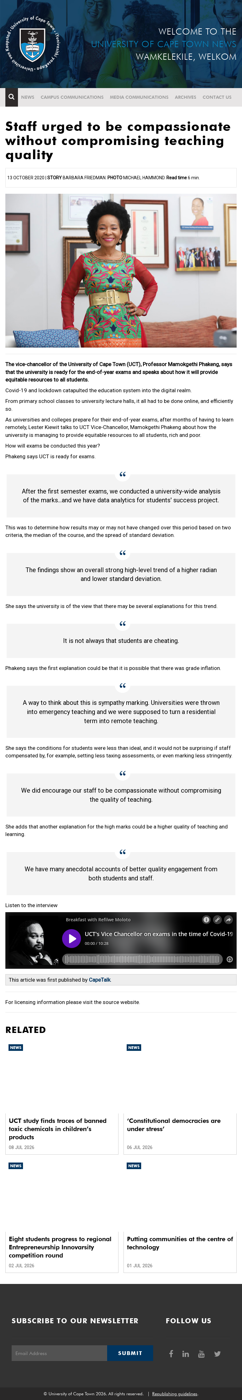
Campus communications (72, 97)
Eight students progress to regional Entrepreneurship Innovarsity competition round (60, 1247)
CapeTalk (99, 980)
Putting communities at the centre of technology (180, 1243)
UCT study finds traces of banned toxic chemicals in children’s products (58, 1129)
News (27, 97)
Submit (130, 1353)
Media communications (139, 97)
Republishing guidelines (174, 1393)
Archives (185, 97)
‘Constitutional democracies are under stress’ (174, 1125)
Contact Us (217, 97)
